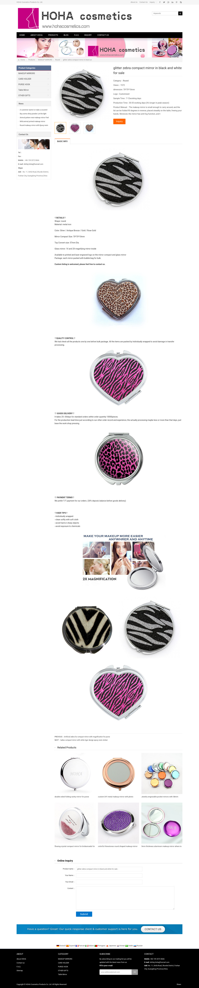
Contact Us (143, 2)
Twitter (164, 2)
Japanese (111, 946)
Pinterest (176, 2)
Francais (80, 946)
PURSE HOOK (24, 84)
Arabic (129, 946)
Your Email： (70, 882)
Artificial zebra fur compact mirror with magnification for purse (87, 737)
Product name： (69, 869)
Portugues (100, 946)
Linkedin (172, 2)
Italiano (90, 946)
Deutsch (61, 946)
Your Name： (70, 875)
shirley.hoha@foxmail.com (33, 164)
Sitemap (20, 971)
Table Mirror (23, 90)
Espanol (71, 946)
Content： (71, 888)
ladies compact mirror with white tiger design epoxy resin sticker (84, 740)
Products (53, 35)
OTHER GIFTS (24, 95)
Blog (66, 35)
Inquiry (152, 2)
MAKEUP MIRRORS (45, 60)
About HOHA (37, 35)
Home (22, 35)
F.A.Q (76, 35)
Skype (180, 2)
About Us (134, 2)
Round (57, 60)
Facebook (160, 2)
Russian (137, 946)
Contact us (103, 35)
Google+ (168, 2)
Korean (120, 946)
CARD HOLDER (24, 79)
